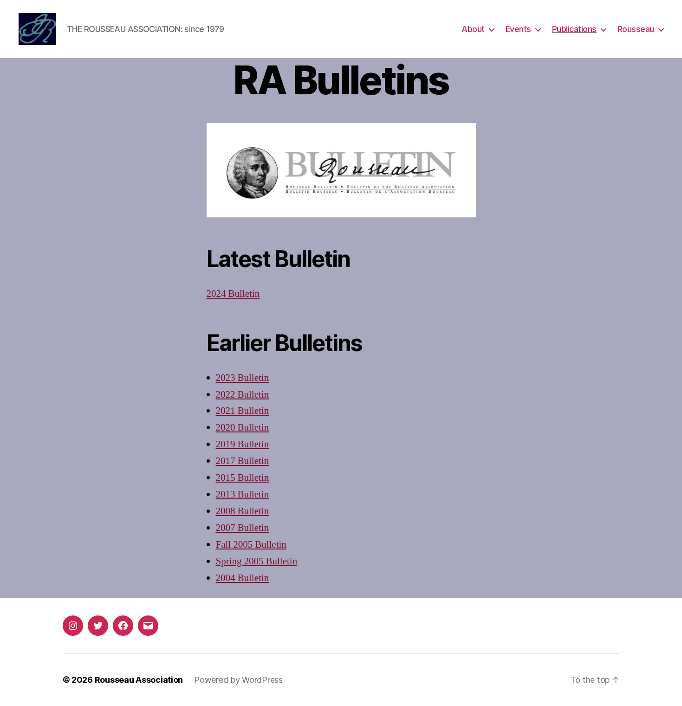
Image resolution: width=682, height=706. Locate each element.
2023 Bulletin (242, 378)
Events (518, 29)
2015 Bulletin (242, 477)
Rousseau (635, 29)
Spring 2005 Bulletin (257, 561)
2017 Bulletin (242, 461)
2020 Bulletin (242, 427)
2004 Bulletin (242, 578)
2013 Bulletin (242, 494)
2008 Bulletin (242, 511)
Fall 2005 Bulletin (251, 544)
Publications (574, 29)
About (473, 29)
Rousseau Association (139, 680)
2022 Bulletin (242, 394)
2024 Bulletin (233, 294)
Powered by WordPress (238, 680)
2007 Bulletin (242, 528)
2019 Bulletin (242, 444)
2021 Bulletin (242, 411)
